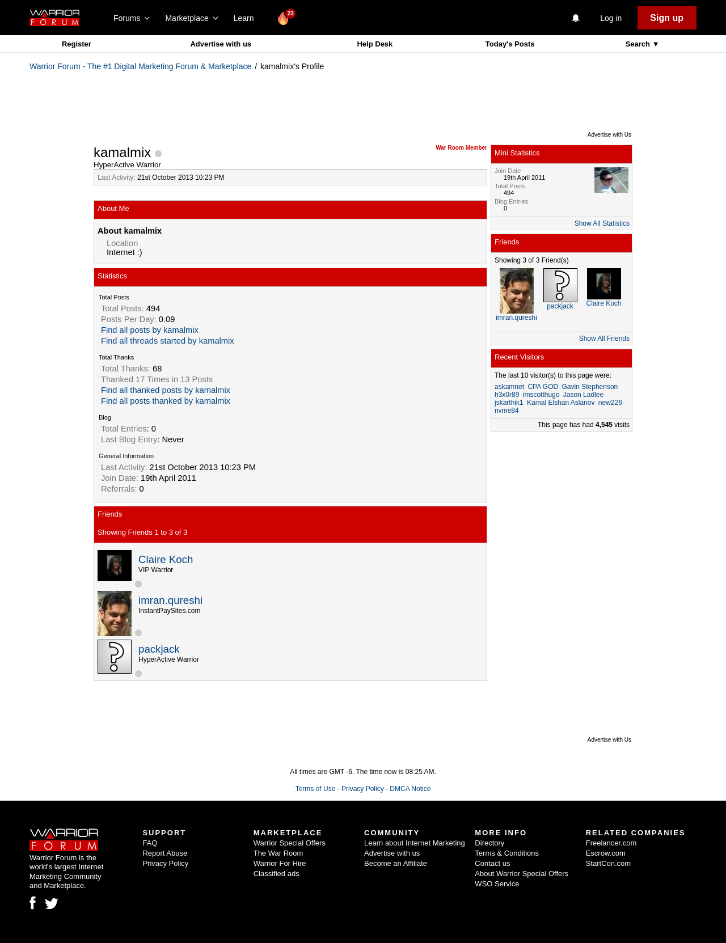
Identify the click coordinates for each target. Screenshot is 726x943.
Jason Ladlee (583, 395)
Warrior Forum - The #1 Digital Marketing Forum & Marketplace (140, 66)
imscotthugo (541, 395)
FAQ (149, 843)
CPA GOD (542, 387)
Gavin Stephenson (590, 387)
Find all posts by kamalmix (150, 330)
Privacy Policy (362, 789)
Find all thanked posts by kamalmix (165, 390)
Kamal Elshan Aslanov (560, 403)
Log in (611, 18)
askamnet (509, 387)
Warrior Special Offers (290, 843)
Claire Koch (165, 559)
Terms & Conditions (507, 853)
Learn (247, 18)
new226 (610, 403)
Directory (489, 843)
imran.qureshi (170, 600)
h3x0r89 (507, 395)
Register (76, 44)
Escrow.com (606, 853)
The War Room (278, 853)
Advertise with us (220, 44)
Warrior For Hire (280, 863)
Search (639, 44)
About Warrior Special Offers (521, 873)
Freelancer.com (611, 843)
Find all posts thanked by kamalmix (165, 400)
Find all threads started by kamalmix (167, 340)
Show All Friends (604, 338)
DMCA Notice (410, 789)
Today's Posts (510, 44)
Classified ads (276, 873)
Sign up (666, 18)
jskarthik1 (509, 403)
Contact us (492, 863)
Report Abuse (164, 853)
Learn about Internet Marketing (414, 843)
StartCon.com (608, 863)
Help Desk (374, 44)
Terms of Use (316, 789)
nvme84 (507, 411)
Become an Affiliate (395, 863)
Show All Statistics (602, 223)
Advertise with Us (609, 135)
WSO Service (497, 883)
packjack (159, 649)
